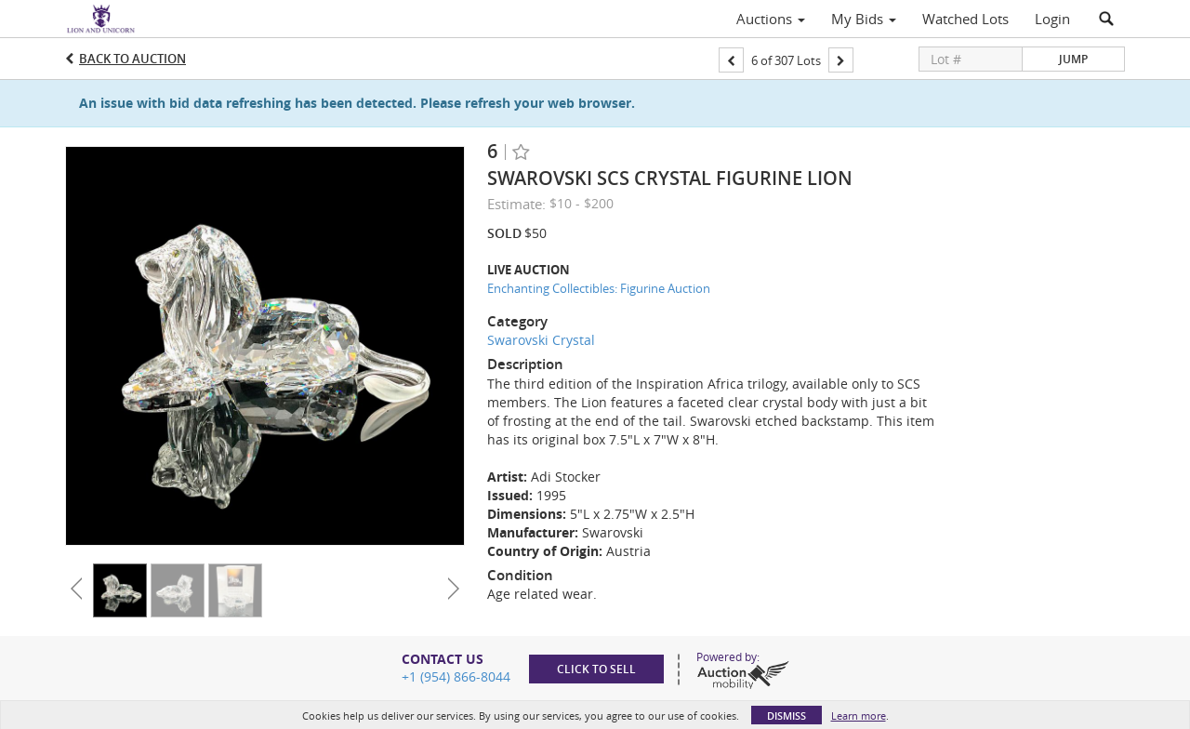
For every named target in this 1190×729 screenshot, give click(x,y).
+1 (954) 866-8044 (456, 676)
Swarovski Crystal (541, 340)
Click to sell (596, 669)
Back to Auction (132, 58)
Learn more (858, 715)
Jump (1073, 59)
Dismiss (786, 715)
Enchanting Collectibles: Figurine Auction (598, 288)
